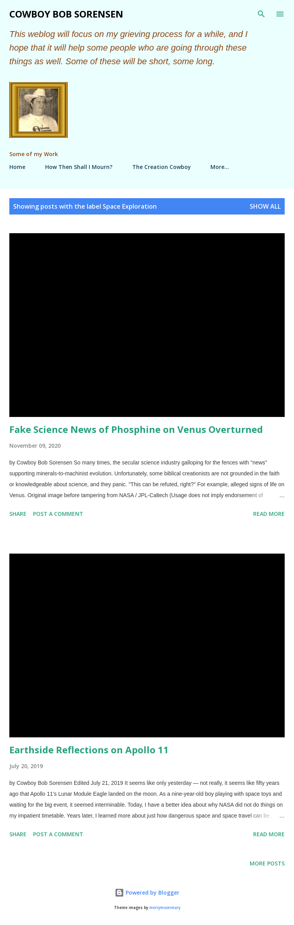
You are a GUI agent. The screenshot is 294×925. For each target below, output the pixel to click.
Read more (269, 513)
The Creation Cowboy (161, 167)
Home (17, 167)
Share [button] (17, 513)
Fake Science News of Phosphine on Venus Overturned (136, 429)
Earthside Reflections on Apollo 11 (89, 749)
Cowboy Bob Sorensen (66, 13)
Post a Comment (58, 513)
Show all (265, 206)
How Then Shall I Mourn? (78, 167)
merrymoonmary (164, 907)
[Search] (261, 14)
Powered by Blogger (147, 892)
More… (219, 167)
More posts (267, 863)
